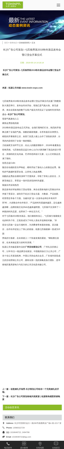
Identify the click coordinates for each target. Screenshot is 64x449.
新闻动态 (13, 43)
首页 (6, 43)
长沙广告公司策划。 (17, 114)
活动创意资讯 (12, 407)
